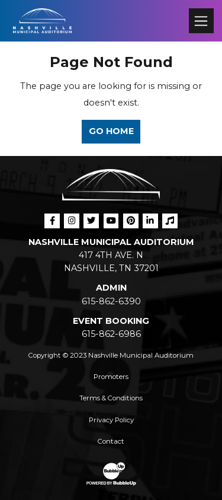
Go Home (111, 131)
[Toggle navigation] (201, 20)
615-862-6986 (111, 334)
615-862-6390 (111, 301)
